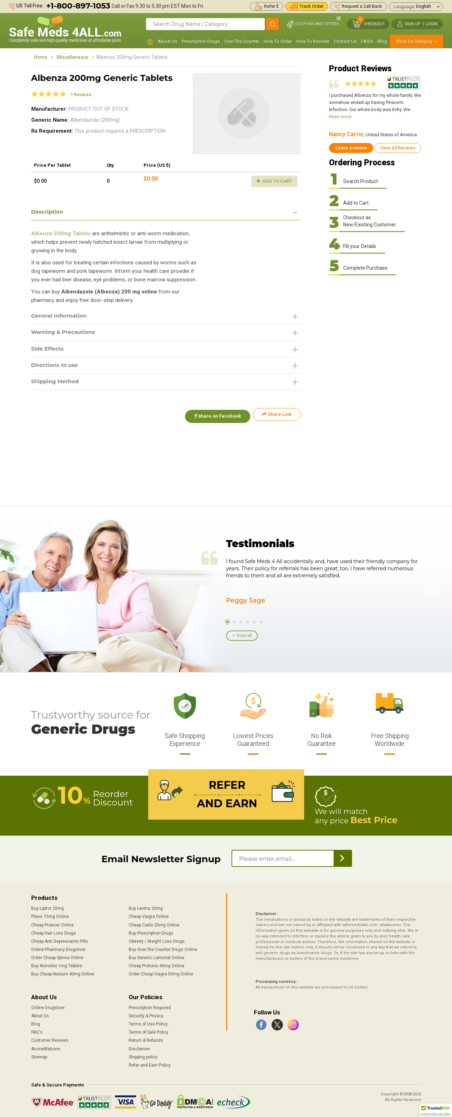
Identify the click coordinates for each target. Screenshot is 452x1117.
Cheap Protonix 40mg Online (156, 964)
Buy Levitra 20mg (146, 907)
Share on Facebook (214, 417)
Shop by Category (414, 41)
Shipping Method (57, 384)
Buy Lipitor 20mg (47, 907)
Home (41, 57)
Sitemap (39, 1055)
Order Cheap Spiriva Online (57, 956)
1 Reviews (80, 94)
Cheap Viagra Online (149, 915)
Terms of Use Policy (148, 1022)
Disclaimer (139, 1047)
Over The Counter (241, 41)
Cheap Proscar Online (52, 923)
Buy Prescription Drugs (151, 932)
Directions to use (56, 367)
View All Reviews (397, 147)
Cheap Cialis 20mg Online (154, 923)
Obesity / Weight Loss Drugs (157, 940)
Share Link (276, 417)
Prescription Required (150, 1006)
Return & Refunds (146, 1039)
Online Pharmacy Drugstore (58, 948)
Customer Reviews (49, 1039)
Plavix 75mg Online (50, 915)
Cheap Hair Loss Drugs (53, 932)
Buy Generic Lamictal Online (156, 956)
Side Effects (48, 350)
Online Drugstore (48, 1006)
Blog (382, 41)
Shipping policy (143, 1055)
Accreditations (45, 1047)
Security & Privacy (146, 1014)
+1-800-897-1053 (78, 6)
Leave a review (351, 147)
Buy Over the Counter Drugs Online (163, 948)
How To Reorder (312, 41)
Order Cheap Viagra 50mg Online (161, 972)
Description (48, 212)
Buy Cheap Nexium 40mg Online (62, 972)
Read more (340, 116)
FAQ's (367, 41)
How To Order (278, 41)
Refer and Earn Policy (150, 1064)
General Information (61, 316)
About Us (167, 41)
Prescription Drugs (201, 41)
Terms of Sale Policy (148, 1031)
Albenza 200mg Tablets (61, 234)
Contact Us (345, 41)
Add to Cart (274, 181)
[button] (435, 1110)
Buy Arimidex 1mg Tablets (56, 964)
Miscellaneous (73, 57)
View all (244, 635)
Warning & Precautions (65, 333)
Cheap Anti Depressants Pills (59, 940)
